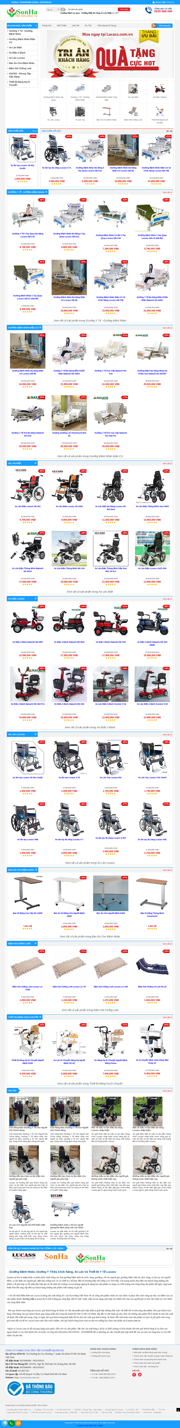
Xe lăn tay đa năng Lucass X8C (152, 839)
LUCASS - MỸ (133, 1410)
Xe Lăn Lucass (17, 58)
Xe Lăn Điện (106, 13)
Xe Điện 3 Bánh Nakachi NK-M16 (69, 642)
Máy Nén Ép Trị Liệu (89, 1412)
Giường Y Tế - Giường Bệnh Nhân (20, 32)
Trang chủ (46, 25)
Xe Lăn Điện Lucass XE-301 (28, 506)
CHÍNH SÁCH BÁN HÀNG (144, 1349)
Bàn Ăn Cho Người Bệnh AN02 (110, 913)
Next (34, 131)
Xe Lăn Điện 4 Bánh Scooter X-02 (152, 704)
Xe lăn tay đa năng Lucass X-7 (69, 839)
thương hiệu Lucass (32, 1299)
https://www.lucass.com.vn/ (26, 1377)
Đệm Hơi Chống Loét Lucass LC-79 (69, 987)
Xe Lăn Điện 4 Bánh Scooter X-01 (110, 704)
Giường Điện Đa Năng (90, 13)
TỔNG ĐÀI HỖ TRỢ (99, 1371)
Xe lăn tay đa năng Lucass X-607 (110, 838)
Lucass (10, 1277)
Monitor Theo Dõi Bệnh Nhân (128, 1412)
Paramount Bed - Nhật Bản (66, 1412)
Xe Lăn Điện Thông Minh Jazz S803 (152, 506)
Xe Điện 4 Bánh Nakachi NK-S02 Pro (28, 704)
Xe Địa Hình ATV (64, 1410)
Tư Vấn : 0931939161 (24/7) (103, 1378)
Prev (36, 131)
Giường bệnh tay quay (70, 13)
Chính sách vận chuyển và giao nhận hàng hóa (153, 1356)
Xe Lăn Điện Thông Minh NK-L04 (69, 568)
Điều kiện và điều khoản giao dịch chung (150, 1352)
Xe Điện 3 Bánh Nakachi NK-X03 (111, 642)
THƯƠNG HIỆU (148, 1410)
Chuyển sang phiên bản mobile (90, 1425)
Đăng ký (170, 2)
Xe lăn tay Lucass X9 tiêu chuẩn (28, 777)
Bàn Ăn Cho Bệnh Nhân (21, 63)
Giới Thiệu (61, 25)
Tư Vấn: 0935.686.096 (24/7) (104, 1374)
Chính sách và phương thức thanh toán (150, 1359)
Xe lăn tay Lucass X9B (27, 839)
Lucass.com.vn (133, 1320)
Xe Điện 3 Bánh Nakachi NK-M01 (28, 642)
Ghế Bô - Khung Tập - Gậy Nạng (20, 75)
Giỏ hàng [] (161, 26)
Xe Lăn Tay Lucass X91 (111, 777)
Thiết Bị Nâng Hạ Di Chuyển (19, 83)
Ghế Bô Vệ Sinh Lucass (42, 1412)
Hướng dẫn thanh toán (101, 1356)
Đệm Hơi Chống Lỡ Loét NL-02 (152, 987)
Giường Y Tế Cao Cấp (43, 1410)
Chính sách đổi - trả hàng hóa (146, 1366)
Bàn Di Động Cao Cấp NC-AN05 (27, 913)
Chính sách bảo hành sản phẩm (147, 1363)
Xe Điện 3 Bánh (17, 53)
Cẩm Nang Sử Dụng (106, 25)
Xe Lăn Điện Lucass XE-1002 (69, 506)
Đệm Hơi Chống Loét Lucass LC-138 (111, 987)
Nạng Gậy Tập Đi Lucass (17, 1412)
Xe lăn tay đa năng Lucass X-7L (57, 168)
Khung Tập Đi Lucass (114, 1410)
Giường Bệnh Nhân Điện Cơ (22, 41)
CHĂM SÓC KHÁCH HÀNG (103, 1349)
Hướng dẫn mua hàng (101, 1352)
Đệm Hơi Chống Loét (20, 68)
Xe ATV (115, 13)
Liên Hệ (75, 25)
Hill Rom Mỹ (107, 1412)
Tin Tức (88, 25)
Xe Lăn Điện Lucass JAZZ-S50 (152, 568)
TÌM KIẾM (124, 9)
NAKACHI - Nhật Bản (152, 1412)
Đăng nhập (160, 2)
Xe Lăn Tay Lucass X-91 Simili (152, 777)
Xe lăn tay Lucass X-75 (69, 777)
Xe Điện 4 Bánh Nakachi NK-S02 (69, 704)
